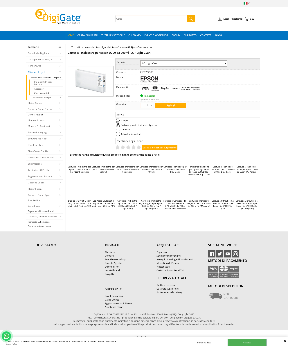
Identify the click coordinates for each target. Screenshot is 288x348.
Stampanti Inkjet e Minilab (43, 83)
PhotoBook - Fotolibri (38, 151)
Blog (218, 35)
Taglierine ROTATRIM (39, 170)
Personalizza (204, 342)
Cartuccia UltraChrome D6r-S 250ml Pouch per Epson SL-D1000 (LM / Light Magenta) (247, 205)
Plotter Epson (35, 188)
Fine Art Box (34, 200)
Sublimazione (35, 163)
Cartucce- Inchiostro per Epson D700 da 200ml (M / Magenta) (127, 169)
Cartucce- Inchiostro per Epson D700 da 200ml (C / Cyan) (151, 169)
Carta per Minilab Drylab (40, 59)
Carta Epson (34, 205)
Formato (120, 62)
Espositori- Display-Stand (40, 211)
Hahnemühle (34, 65)
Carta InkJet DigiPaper (39, 53)
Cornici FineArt (35, 114)
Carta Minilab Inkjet (41, 97)
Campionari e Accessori (40, 226)
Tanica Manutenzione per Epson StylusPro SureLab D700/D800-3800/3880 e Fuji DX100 (199, 170)
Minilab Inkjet (36, 72)
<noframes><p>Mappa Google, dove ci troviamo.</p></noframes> (63, 269)
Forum (176, 35)
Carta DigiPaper (87, 35)
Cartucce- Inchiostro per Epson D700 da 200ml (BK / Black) (175, 169)
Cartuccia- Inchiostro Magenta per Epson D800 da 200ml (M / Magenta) (199, 203)
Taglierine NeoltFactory (40, 176)
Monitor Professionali (39, 126)
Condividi (125, 129)
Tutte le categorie (113, 35)
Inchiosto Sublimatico (39, 221)
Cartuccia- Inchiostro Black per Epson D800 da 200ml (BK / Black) (223, 169)
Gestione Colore (36, 182)
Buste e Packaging (37, 132)
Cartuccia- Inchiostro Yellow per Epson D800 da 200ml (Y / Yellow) (247, 169)
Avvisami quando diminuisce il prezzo (139, 125)
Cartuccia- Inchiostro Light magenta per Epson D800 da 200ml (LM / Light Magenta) (151, 205)
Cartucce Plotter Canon (40, 109)
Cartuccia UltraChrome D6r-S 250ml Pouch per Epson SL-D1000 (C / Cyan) (223, 205)
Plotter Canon (35, 102)
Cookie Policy (11, 344)
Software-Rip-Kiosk (37, 138)
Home (70, 35)
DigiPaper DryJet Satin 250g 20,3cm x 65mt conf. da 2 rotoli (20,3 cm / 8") (103, 203)
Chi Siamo (134, 35)
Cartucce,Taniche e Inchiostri (42, 216)
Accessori (39, 88)
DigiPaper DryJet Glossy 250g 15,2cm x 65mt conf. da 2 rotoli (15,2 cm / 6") (79, 203)
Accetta (247, 342)
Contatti (206, 35)
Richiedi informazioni (131, 134)
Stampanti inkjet (36, 119)
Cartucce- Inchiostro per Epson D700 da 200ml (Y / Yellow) (103, 169)
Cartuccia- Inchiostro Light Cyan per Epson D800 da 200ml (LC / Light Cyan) (127, 205)
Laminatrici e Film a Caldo (41, 157)
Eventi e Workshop (156, 35)
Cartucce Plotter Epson (39, 195)
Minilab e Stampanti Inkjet (45, 77)
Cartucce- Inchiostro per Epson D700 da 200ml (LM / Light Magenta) (79, 169)
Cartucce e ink (41, 93)
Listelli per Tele (35, 145)
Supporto (190, 35)
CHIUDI (285, 341)
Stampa (124, 120)
